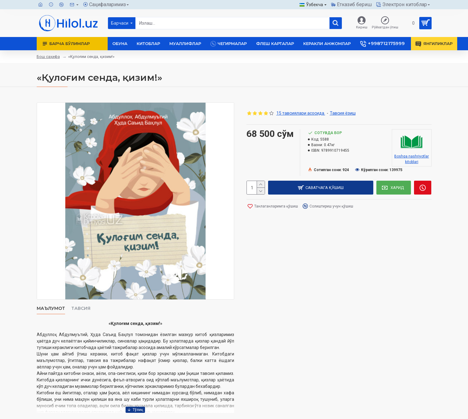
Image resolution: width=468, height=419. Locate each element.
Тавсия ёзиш (343, 113)
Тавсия (80, 308)
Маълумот (51, 308)
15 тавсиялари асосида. (300, 113)
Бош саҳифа (48, 56)
